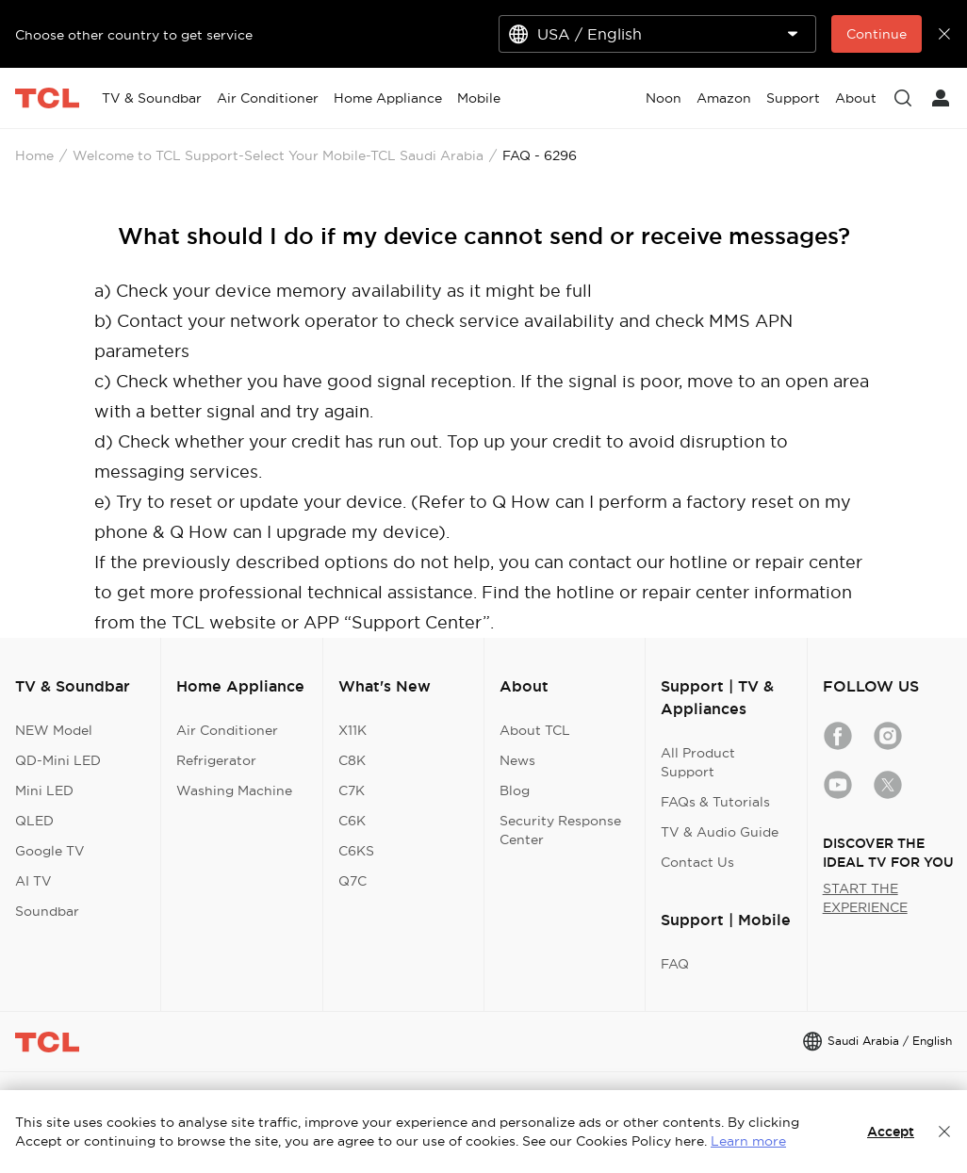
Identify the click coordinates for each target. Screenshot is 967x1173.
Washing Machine (234, 790)
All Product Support (698, 762)
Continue (876, 33)
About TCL (535, 730)
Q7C (352, 880)
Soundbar (47, 911)
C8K (352, 760)
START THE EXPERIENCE (865, 898)
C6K (352, 820)
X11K (352, 730)
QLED (34, 820)
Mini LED (44, 790)
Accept (890, 1131)
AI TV (33, 880)
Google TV (50, 850)
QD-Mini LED (58, 760)
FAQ (675, 963)
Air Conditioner (227, 730)
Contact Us (697, 862)
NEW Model (53, 730)
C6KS (356, 850)
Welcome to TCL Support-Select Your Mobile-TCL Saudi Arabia (278, 155)
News (517, 760)
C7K (351, 790)
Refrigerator (216, 760)
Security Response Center (560, 830)
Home (34, 155)
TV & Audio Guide (720, 831)
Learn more (748, 1140)
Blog (515, 790)
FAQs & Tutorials (715, 801)
